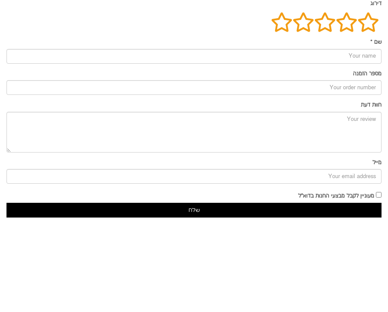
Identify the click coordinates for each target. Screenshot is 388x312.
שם (376, 42)
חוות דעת (371, 105)
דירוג (376, 3)
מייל (377, 162)
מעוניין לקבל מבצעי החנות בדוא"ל (336, 196)
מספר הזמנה (367, 74)
